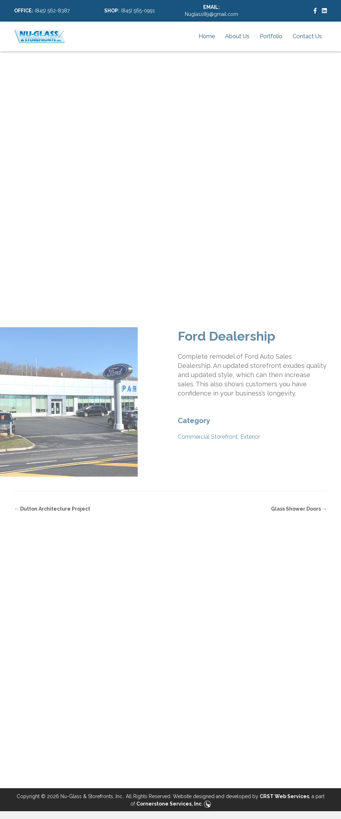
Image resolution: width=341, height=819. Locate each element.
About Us (237, 36)
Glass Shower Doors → (299, 509)
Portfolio (271, 36)
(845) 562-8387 (52, 10)
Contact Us (307, 36)
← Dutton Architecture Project (52, 509)
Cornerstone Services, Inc (168, 804)
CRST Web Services (284, 796)
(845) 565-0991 (138, 10)
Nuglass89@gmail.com (211, 14)
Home (207, 36)
